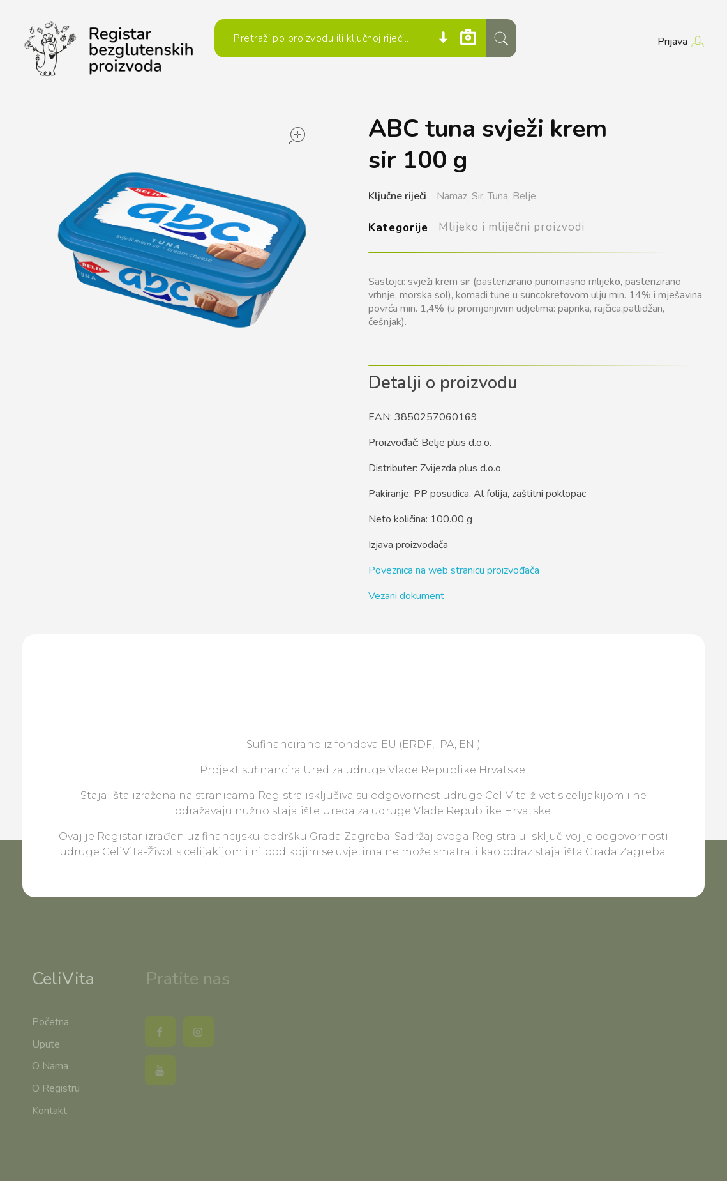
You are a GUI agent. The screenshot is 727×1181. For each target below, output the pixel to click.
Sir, (478, 196)
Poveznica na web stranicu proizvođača (453, 570)
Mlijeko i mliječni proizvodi (511, 227)
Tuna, (499, 196)
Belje (524, 196)
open (296, 135)
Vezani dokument (406, 596)
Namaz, (453, 196)
